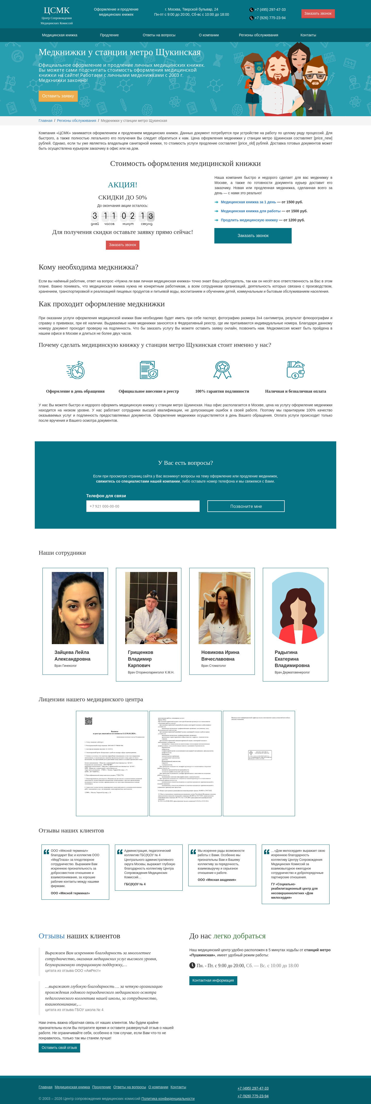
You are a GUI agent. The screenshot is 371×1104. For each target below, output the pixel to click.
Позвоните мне (246, 506)
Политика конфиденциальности (168, 1099)
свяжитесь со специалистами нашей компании (138, 481)
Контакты (308, 35)
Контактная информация (213, 980)
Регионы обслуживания (258, 35)
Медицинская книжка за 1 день (248, 202)
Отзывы (52, 935)
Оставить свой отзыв (59, 1048)
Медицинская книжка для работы (251, 211)
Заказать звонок (318, 13)
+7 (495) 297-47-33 (270, 9)
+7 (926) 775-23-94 (270, 18)
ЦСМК (56, 15)
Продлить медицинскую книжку (249, 220)
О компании (209, 35)
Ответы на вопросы (159, 35)
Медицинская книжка (59, 35)
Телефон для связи (106, 496)
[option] (64, 621)
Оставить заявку (58, 96)
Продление (109, 35)
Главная (45, 121)
